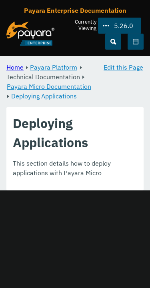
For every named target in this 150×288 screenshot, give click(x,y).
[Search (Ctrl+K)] (113, 42)
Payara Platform (53, 67)
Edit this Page (123, 67)
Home (15, 67)
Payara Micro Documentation (49, 86)
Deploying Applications (44, 96)
